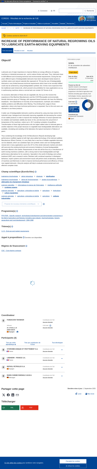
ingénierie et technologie (9, 176)
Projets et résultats (29, 23)
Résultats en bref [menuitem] (19, 50)
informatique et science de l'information (31, 185)
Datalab (62, 23)
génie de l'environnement (29, 179)
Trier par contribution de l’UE (32, 343)
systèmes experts (10, 187)
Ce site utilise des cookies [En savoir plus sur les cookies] (13, 463)
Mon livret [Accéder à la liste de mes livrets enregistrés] (90, 394)
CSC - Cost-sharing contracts (11, 250)
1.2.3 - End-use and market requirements (15, 231)
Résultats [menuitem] (30, 50)
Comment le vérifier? (40, 1)
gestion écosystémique (49, 179)
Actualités (55, 23)
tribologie (39, 176)
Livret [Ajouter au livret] (78, 393)
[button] (53, 11)
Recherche (70, 23)
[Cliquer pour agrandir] (62, 350)
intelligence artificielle (55, 185)
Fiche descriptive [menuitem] (7, 50)
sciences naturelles (7, 185)
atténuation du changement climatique (15, 182)
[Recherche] (89, 11)
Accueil (4, 23)
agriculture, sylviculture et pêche (28, 190)
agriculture (46, 190)
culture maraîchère (11, 193)
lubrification (50, 176)
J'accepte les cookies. (73, 461)
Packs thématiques (15, 23)
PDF (30, 407)
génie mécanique (27, 176)
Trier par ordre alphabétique (11, 343)
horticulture (57, 190)
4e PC (17, 28)
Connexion (42, 11)
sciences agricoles (7, 190)
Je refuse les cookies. (73, 466)
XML (12, 407)
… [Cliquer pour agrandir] (10, 28)
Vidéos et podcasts (43, 23)
